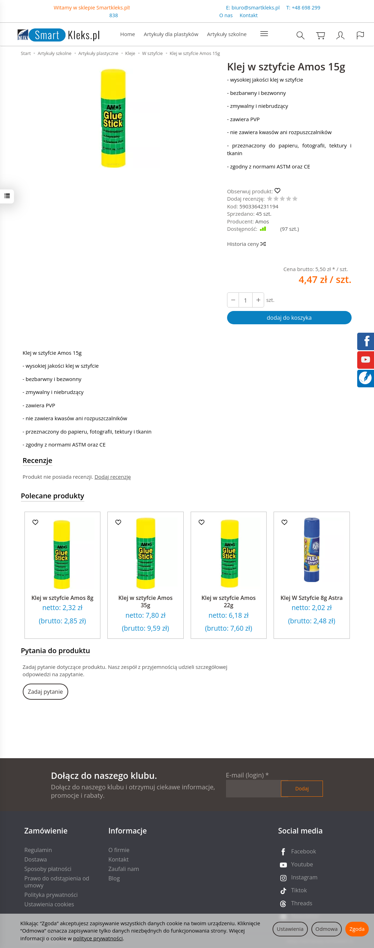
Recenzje (37, 460)
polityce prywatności (98, 938)
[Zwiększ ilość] (233, 299)
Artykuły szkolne (227, 33)
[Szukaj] (300, 35)
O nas (226, 15)
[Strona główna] (51, 33)
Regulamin (38, 850)
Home (127, 33)
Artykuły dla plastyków (171, 33)
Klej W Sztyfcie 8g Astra (312, 598)
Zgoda (357, 928)
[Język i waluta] (360, 35)
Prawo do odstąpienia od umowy (57, 881)
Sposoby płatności (48, 869)
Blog (114, 878)
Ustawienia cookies (49, 904)
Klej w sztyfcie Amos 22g (229, 601)
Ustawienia (290, 928)
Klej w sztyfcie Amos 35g (145, 601)
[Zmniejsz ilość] (258, 299)
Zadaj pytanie (45, 692)
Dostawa (35, 859)
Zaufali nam (123, 869)
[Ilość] (246, 299)
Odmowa (327, 928)
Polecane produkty (52, 495)
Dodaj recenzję (112, 476)
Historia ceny (246, 243)
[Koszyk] (320, 35)
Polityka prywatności (51, 895)
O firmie (118, 850)
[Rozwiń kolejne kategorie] (264, 34)
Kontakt (249, 15)
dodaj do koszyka (289, 317)
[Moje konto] (340, 35)
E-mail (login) (245, 775)
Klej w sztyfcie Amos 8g (62, 598)
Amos (262, 221)
